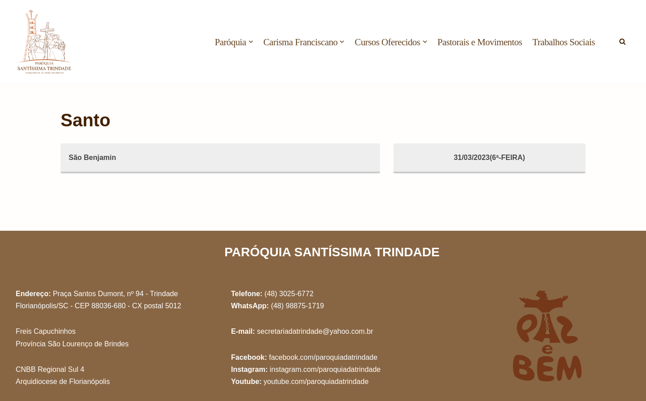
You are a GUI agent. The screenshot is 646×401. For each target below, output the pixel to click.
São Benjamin (92, 157)
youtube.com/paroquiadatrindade (316, 381)
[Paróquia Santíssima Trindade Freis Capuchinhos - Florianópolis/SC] (45, 41)
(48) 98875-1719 (297, 306)
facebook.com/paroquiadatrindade (323, 357)
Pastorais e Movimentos (479, 42)
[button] (251, 41)
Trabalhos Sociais (564, 42)
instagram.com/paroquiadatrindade (325, 369)
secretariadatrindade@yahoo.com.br (315, 331)
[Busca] (622, 41)
